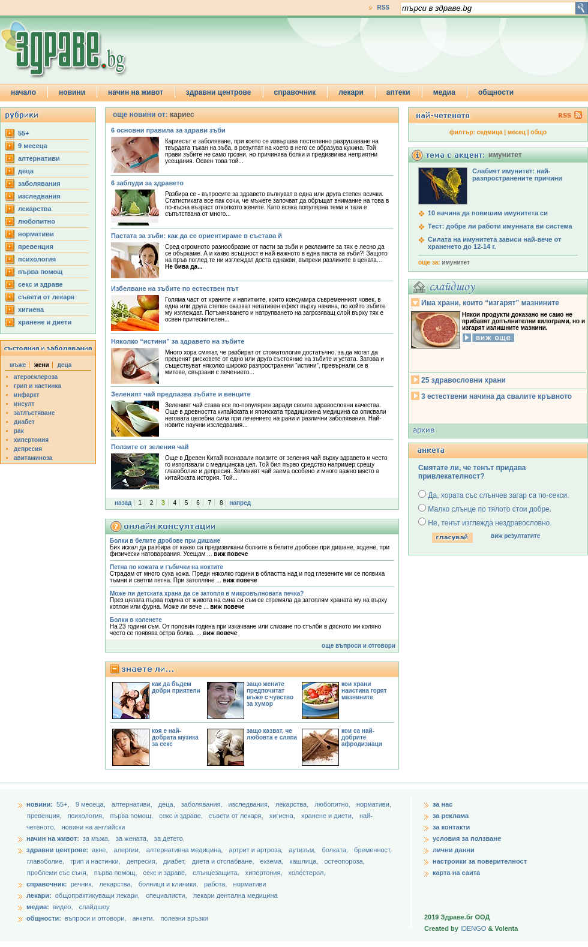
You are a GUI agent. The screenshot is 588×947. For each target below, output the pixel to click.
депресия (28, 449)
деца (26, 171)
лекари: (39, 895)
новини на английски (93, 827)
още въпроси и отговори (358, 645)
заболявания (39, 183)
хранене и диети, (328, 815)
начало (23, 92)
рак (19, 431)
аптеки (398, 92)
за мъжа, (96, 838)
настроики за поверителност (480, 861)
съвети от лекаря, (237, 815)
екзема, (273, 861)
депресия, (143, 861)
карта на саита (456, 872)
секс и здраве (40, 284)
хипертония (31, 440)
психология (37, 259)
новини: (39, 804)
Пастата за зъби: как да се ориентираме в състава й (196, 235)
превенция (35, 246)
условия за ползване (467, 838)
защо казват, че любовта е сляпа (272, 734)
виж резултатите (515, 536)
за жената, (132, 838)
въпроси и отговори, (95, 918)
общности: (43, 918)
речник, (82, 884)
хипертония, (264, 872)
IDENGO (473, 928)
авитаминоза (33, 458)
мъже (18, 365)
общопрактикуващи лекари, (97, 895)
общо (538, 132)
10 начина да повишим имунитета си (488, 213)
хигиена (31, 309)
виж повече (231, 554)
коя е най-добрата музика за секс (175, 737)
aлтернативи (39, 158)
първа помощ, (132, 815)
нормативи (36, 233)
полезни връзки (184, 918)
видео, (63, 906)
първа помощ (40, 271)
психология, (87, 815)
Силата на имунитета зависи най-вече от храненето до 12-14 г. (494, 243)
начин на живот (135, 92)
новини (72, 92)
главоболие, (46, 861)
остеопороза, (345, 861)
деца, (167, 804)
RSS (383, 7)
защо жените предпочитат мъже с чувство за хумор (270, 694)
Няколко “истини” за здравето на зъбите (177, 341)
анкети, (143, 918)
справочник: (46, 884)
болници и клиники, (168, 884)
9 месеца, (91, 804)
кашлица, (304, 861)
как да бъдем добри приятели (176, 687)
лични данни (454, 849)
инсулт (24, 404)
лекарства (35, 208)
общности (496, 92)
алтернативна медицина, (185, 849)
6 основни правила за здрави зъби (168, 130)
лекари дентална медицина (235, 895)
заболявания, (202, 804)
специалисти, (166, 895)
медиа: (37, 906)
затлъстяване (34, 413)
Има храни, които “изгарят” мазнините (490, 303)
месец (517, 132)
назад (123, 503)
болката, (336, 849)
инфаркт (27, 395)
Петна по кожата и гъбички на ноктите (166, 567)
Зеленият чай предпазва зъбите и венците (181, 394)
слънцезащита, (217, 872)
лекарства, (292, 804)
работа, (215, 884)
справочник (295, 92)
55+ (23, 133)
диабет (24, 422)
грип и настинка (37, 386)
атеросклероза (36, 377)
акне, (100, 849)
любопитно (36, 221)
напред (240, 503)
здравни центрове (218, 92)
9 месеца (32, 145)
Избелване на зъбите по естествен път (175, 288)
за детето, (169, 838)
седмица (490, 132)
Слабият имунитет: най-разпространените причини (517, 174)
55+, (63, 804)
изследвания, (250, 804)
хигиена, (283, 815)
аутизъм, (303, 849)
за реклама (451, 815)
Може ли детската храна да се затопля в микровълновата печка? (207, 593)
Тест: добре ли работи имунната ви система (500, 226)
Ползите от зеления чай (150, 446)
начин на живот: (52, 838)
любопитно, (333, 804)
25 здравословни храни (463, 380)
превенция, (45, 815)
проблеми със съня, (58, 872)
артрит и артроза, (256, 849)
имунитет (455, 262)
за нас (442, 804)
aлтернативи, (133, 804)
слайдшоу (94, 906)
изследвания (39, 196)
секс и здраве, (182, 815)
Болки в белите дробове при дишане (165, 540)
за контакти (451, 827)
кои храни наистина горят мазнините (364, 691)
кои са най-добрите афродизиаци (361, 737)
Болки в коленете (136, 620)
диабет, (175, 861)
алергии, (128, 849)
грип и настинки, (96, 861)
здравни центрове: (57, 849)
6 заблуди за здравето (147, 183)
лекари (351, 92)
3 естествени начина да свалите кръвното (496, 396)
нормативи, (373, 804)
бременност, (373, 849)
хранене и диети (44, 322)
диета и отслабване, (224, 861)
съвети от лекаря (46, 296)
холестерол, (307, 872)
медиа (444, 92)
